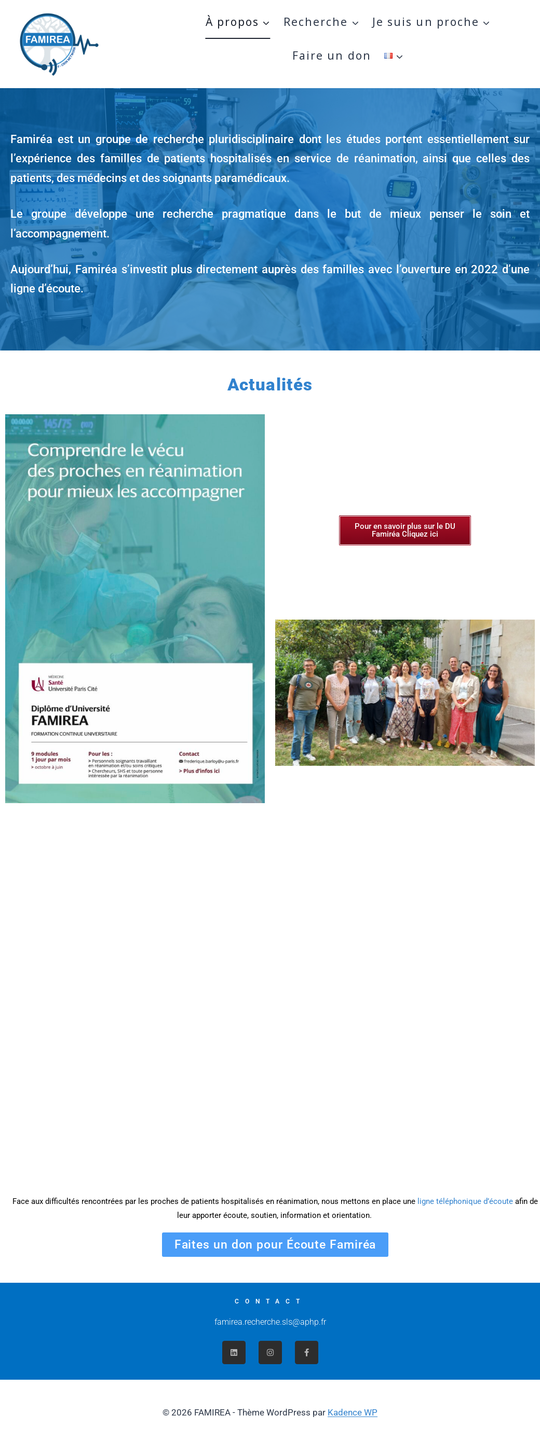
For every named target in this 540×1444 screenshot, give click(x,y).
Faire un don (331, 55)
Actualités (270, 384)
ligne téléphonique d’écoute (465, 1201)
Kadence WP (352, 1412)
